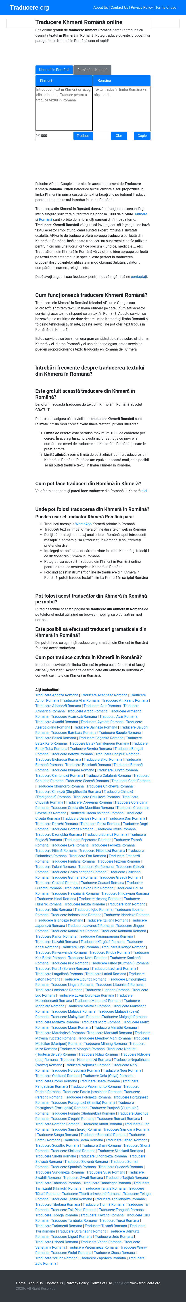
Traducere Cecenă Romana (87, 781)
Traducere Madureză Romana (98, 1001)
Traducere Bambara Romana (73, 733)
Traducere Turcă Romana (119, 1220)
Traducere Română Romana (57, 1124)
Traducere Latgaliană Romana (59, 974)
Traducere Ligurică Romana (85, 979)
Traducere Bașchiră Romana (101, 738)
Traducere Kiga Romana (80, 947)
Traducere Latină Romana (106, 974)
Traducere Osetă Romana (100, 1081)
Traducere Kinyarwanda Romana (61, 952)
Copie (142, 136)
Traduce (83, 136)
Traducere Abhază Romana (56, 695)
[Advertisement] (90, 54)
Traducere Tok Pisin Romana (73, 1210)
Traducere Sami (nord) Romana (76, 1129)
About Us (100, 7)
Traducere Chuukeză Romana (96, 797)
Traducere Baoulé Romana (120, 733)
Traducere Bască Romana (55, 738)
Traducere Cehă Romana (130, 781)
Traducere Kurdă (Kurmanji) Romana (120, 963)
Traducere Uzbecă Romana (56, 1242)
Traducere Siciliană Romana (73, 1151)
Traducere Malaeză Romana (73, 1011)
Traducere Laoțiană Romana (114, 968)
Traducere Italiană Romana (107, 920)
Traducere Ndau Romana (98, 1054)
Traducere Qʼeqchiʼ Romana (72, 1119)
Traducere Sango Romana (57, 1135)
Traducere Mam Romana (101, 1022)
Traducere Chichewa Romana (109, 786)
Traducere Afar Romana (81, 700)
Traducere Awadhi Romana (56, 722)
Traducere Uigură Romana (71, 1237)
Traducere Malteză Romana (57, 1022)
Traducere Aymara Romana (102, 722)
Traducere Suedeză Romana (120, 1167)
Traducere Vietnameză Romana (93, 1247)
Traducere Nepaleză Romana (88, 1065)
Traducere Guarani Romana (102, 883)
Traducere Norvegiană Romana (75, 1070)
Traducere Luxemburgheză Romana (86, 995)
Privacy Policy (142, 7)
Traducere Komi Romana (87, 958)
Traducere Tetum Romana (71, 1199)
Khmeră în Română (54, 70)
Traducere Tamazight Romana (107, 1183)
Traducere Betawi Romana (72, 754)
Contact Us (119, 7)
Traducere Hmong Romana (100, 899)
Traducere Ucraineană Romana (82, 1231)
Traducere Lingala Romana (72, 985)
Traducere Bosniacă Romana (88, 765)
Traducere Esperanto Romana (88, 840)
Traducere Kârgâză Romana (103, 942)
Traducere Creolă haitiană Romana (96, 813)
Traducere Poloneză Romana (88, 1097)
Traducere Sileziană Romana (120, 1151)
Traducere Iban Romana (126, 904)
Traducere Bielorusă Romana (58, 759)
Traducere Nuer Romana (122, 1070)
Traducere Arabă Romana (87, 711)
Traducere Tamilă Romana (104, 1188)
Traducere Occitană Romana (57, 1076)
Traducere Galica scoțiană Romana (79, 872)
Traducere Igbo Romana (94, 909)
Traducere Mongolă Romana (82, 1049)
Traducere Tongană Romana (121, 1210)
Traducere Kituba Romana (109, 952)
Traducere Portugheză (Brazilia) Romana (83, 1102)
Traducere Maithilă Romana (89, 1006)
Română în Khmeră (92, 70)
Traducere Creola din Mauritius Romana (82, 808)
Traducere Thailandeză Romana (120, 1199)
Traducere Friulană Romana (73, 861)
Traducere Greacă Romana (120, 877)
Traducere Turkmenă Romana (58, 1226)
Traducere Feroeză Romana (113, 845)
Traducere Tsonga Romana (56, 1215)
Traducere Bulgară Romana (72, 770)
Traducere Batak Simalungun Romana (99, 743)
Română (46, 219)
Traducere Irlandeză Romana (127, 915)
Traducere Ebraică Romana (106, 834)
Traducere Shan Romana (101, 1145)
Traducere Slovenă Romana (86, 1161)
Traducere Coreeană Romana (89, 802)
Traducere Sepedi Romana (126, 1140)
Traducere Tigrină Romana (103, 1204)
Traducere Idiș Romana (53, 909)
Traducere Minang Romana (105, 1044)
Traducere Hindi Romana (56, 899)
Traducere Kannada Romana (123, 931)
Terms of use (165, 7)
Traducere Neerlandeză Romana (85, 1060)
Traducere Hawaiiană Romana (75, 893)
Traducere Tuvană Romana (106, 1226)
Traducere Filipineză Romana (102, 850)
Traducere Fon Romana (87, 856)
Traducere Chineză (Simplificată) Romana (68, 792)
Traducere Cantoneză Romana (59, 775)
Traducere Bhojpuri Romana (117, 754)
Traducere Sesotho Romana (57, 1145)
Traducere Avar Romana (119, 716)
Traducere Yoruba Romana (56, 1258)
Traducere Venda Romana (101, 1242)
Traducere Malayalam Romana (75, 1017)
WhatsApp (84, 524)
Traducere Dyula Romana (116, 829)
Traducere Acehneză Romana (104, 695)
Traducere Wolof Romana (71, 1253)
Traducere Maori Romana (71, 1027)
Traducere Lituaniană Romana (120, 985)
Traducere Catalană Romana (108, 775)
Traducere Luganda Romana (107, 990)
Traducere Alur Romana (102, 706)
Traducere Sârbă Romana (83, 1140)
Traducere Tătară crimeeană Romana (91, 1194)
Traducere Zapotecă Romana (103, 1258)
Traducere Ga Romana (96, 867)
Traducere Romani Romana (118, 1119)
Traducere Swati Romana (83, 1178)
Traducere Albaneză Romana (58, 706)
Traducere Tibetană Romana (57, 1204)
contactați (139, 277)
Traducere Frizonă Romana (118, 861)
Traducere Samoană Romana (126, 1129)
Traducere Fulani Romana (55, 867)
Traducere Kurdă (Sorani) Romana (62, 968)
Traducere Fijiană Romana (56, 850)
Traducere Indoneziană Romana (76, 915)
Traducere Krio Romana (69, 963)
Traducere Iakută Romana (84, 904)
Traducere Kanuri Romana (55, 936)
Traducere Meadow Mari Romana (104, 1038)
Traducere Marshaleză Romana (60, 1033)
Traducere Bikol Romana (103, 759)
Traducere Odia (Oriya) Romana (108, 1076)
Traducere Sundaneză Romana (59, 1172)
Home (21, 1283)
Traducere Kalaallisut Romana (74, 931)
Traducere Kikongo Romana (123, 947)
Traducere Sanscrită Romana (103, 1135)
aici (144, 491)
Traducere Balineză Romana (95, 727)
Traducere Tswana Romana (101, 1215)
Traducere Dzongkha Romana (58, 834)
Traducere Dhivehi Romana (56, 824)
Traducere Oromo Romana (56, 1081)
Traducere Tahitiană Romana (58, 1183)
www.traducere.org (145, 1283)
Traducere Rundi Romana (102, 1124)
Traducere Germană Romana (74, 877)
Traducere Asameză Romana (74, 716)
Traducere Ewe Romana (70, 845)
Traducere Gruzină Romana (56, 883)
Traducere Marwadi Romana (109, 1033)
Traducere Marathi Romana (115, 1027)
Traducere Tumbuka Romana (74, 1220)
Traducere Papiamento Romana (96, 1086)
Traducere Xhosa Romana (114, 1253)
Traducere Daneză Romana (84, 818)
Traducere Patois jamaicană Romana (92, 1092)
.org (29, 7)
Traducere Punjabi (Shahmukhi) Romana (83, 1113)
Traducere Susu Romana (105, 1172)
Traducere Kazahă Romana (56, 942)
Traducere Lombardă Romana (58, 990)
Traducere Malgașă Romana (124, 1017)
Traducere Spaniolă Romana (73, 1167)
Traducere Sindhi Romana (55, 1156)
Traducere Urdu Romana (114, 1237)
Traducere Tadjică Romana (127, 1178)
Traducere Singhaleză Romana (103, 1156)
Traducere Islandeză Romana (60, 920)
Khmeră (141, 214)
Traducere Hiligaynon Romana (125, 893)
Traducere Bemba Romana (91, 749)
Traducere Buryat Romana (117, 770)
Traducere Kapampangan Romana (106, 936)
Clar (119, 136)
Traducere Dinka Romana (100, 824)
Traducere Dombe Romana (72, 829)
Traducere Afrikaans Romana (125, 700)
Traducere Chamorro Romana (60, 786)
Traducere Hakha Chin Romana (88, 888)
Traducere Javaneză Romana (91, 926)
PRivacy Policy (77, 1283)
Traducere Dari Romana (126, 818)
